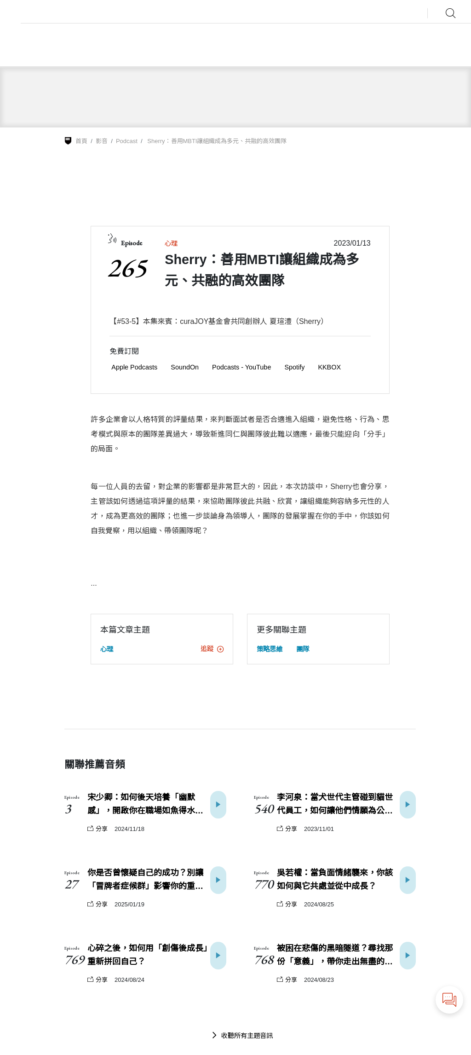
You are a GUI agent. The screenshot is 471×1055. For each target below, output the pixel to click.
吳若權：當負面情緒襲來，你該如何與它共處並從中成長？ (335, 879)
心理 (171, 243)
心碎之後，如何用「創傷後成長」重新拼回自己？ (147, 955)
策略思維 (269, 649)
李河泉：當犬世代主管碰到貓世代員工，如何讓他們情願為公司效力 (335, 805)
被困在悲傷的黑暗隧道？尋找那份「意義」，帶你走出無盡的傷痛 (335, 956)
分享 (97, 828)
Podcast (127, 141)
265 (127, 267)
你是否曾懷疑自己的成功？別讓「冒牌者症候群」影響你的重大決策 (145, 880)
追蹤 (212, 648)
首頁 (81, 141)
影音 (102, 141)
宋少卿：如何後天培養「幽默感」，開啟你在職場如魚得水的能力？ (145, 805)
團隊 (302, 649)
